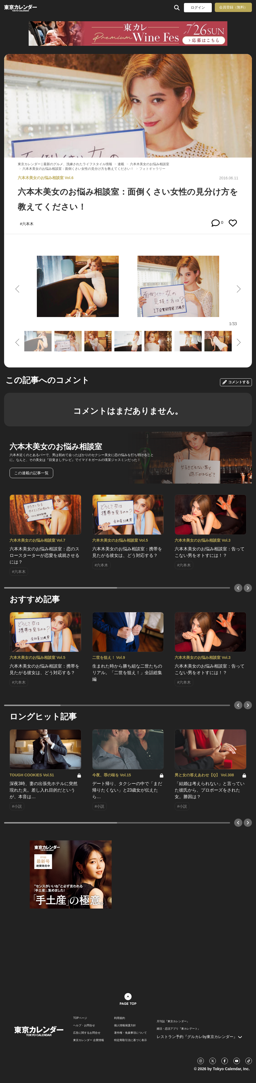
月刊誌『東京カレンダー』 (173, 1021)
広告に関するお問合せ (86, 1032)
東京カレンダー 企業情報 (88, 1040)
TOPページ (80, 1018)
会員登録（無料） (233, 7)
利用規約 (119, 1018)
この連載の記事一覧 (31, 473)
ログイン (198, 7)
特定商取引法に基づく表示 (130, 1040)
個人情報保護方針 (125, 1025)
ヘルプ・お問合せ (84, 1025)
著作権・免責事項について (130, 1032)
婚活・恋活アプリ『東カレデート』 (178, 1028)
